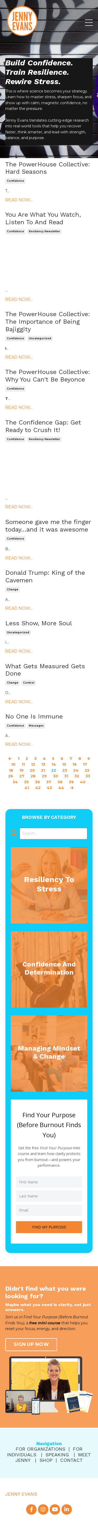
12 (33, 764)
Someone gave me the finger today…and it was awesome (48, 525)
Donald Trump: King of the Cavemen (45, 576)
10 (13, 764)
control (28, 682)
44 (61, 787)
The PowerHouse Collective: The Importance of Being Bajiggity (47, 321)
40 (82, 782)
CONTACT (71, 1460)
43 (49, 787)
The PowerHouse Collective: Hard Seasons (47, 168)
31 (66, 776)
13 (43, 764)
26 (10, 776)
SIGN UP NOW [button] (31, 1344)
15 (64, 764)
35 (26, 782)
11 (23, 764)
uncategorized (40, 338)
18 (11, 770)
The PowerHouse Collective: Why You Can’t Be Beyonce (47, 375)
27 (21, 776)
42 (38, 787)
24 (75, 770)
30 (55, 776)
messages (36, 725)
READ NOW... (18, 199)
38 (59, 782)
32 (76, 776)
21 (43, 770)
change (12, 589)
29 (44, 776)
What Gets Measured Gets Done (45, 670)
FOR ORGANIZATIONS (40, 1449)
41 (27, 787)
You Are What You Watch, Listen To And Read (43, 218)
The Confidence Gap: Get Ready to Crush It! (43, 426)
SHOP (46, 1460)
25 (87, 770)
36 (37, 782)
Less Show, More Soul (38, 623)
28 (33, 776)
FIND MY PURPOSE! (49, 1227)
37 (48, 782)
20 (32, 770)
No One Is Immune (34, 716)
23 (64, 770)
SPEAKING (57, 1454)
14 (53, 764)
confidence (15, 181)
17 (85, 764)
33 (87, 776)
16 (74, 764)
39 (71, 782)
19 (21, 770)
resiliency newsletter (44, 231)
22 (53, 770)
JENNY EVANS (21, 1494)
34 (15, 782)
